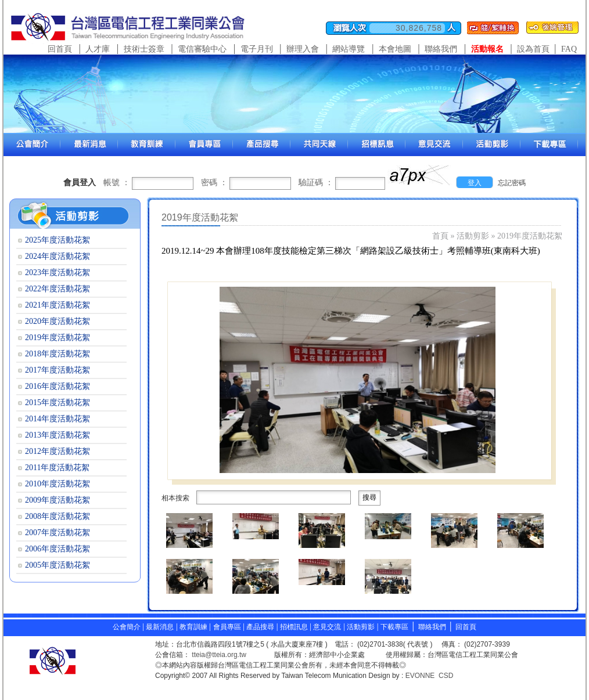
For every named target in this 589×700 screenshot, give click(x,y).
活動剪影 (473, 236)
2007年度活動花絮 (57, 532)
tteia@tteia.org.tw (219, 655)
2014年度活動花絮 (57, 418)
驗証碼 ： (316, 182)
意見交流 (327, 627)
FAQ (569, 49)
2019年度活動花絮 (529, 236)
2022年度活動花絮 (57, 288)
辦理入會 (302, 49)
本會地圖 (395, 49)
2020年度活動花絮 (57, 321)
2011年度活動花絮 (57, 467)
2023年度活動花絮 (57, 272)
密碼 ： (214, 182)
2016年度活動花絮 (57, 386)
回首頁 (60, 49)
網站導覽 (348, 49)
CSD (446, 676)
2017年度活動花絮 (57, 370)
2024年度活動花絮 (57, 256)
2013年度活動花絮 (57, 435)
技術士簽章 (144, 49)
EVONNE (420, 676)
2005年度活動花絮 (57, 565)
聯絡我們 (441, 49)
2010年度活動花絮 (57, 483)
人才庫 (97, 49)
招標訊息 (295, 627)
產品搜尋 (260, 627)
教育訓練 (194, 627)
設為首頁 (533, 49)
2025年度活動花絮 (57, 240)
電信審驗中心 (202, 49)
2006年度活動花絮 (57, 548)
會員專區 (227, 627)
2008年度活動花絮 (57, 516)
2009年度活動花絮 (57, 500)
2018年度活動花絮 (57, 353)
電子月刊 (256, 49)
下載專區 (394, 627)
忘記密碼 (512, 183)
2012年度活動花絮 (57, 451)
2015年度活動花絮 (57, 402)
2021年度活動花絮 (57, 305)
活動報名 (487, 49)
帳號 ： (116, 182)
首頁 (440, 236)
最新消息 (160, 627)
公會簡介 (127, 627)
